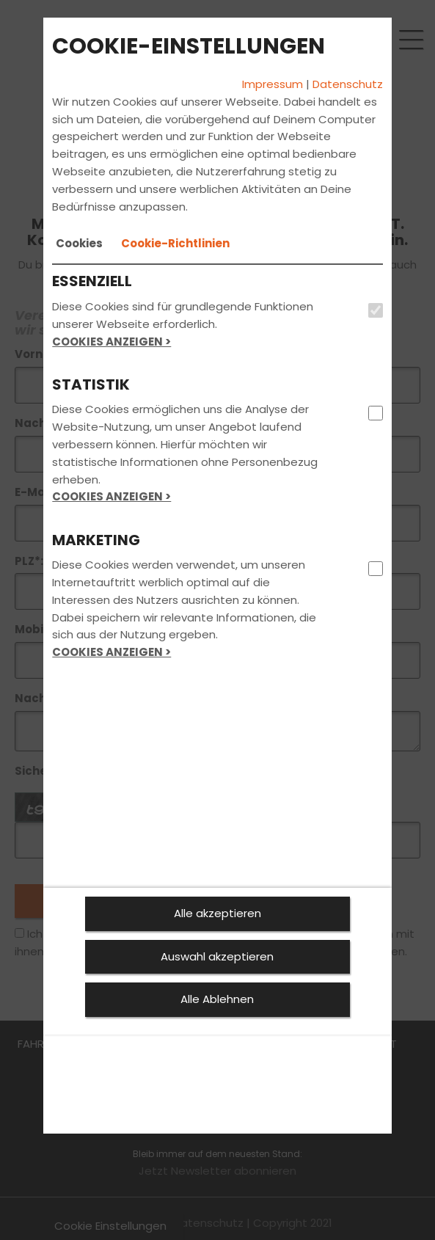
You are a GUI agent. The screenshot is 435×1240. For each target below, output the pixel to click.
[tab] (79, 243)
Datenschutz (347, 84)
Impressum (272, 84)
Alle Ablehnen (217, 999)
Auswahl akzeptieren (217, 956)
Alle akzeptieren (217, 913)
